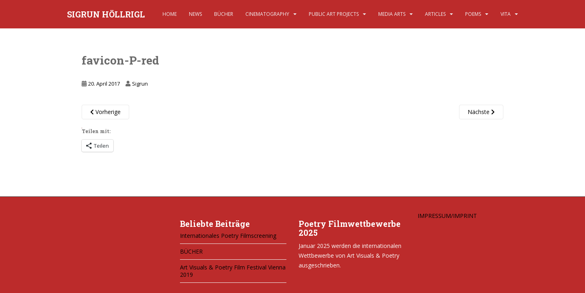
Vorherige (105, 112)
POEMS (473, 14)
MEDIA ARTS (391, 14)
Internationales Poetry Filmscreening (228, 235)
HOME (169, 14)
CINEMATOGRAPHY (267, 14)
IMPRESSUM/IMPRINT (447, 216)
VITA (505, 14)
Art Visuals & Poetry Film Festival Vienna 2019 (233, 270)
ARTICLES (435, 14)
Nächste (481, 112)
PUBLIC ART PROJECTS (334, 14)
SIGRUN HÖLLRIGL (106, 14)
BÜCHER (223, 14)
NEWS (195, 14)
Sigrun (140, 83)
